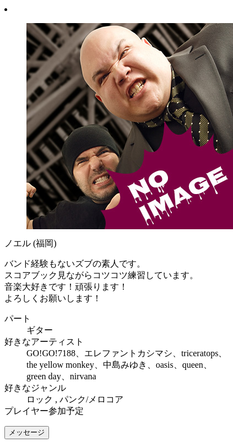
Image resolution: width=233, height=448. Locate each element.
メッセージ (27, 432)
